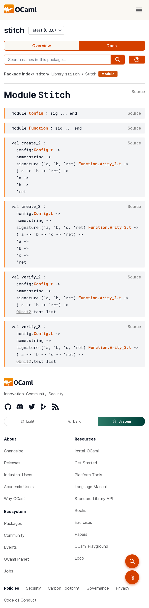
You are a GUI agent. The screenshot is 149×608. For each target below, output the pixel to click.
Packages (13, 523)
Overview (41, 45)
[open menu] (139, 10)
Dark (74, 421)
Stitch (90, 73)
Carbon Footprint (64, 588)
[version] (46, 30)
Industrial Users (18, 474)
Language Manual (91, 486)
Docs (112, 45)
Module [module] (108, 74)
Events (10, 547)
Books (80, 510)
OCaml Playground (91, 546)
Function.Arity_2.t (99, 163)
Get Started (86, 462)
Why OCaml (14, 498)
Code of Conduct (20, 600)
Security (33, 588)
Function (38, 128)
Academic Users (19, 486)
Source (138, 92)
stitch (14, 30)
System (121, 421)
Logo (79, 558)
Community (14, 535)
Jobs (8, 571)
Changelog (13, 450)
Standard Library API (94, 498)
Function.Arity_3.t (109, 227)
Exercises (83, 522)
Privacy (122, 588)
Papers (81, 534)
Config (36, 113)
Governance (98, 588)
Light (27, 421)
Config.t (43, 149)
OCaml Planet (16, 559)
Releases (12, 462)
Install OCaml (87, 450)
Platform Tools (88, 474)
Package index (18, 73)
